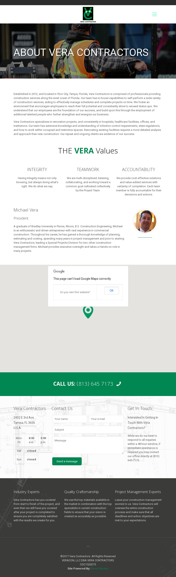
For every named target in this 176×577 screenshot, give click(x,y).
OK (111, 290)
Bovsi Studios (99, 568)
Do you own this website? (75, 292)
